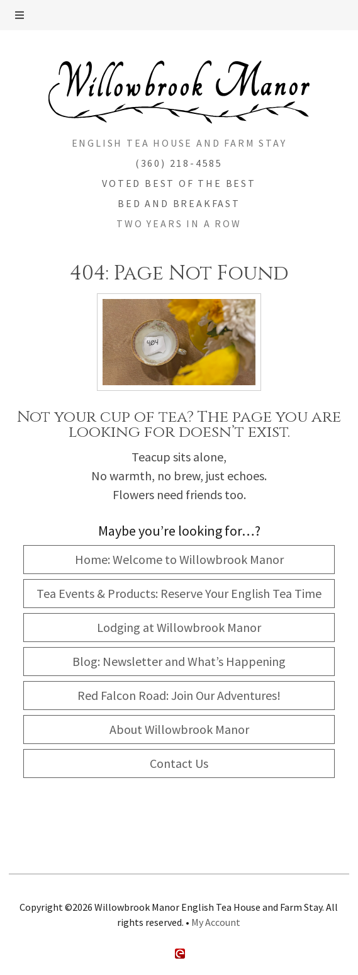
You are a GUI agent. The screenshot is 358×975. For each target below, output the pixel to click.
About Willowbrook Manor (179, 729)
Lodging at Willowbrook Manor (179, 627)
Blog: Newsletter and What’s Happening (179, 661)
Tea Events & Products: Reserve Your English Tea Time (179, 593)
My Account (215, 922)
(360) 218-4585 (179, 163)
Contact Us (179, 763)
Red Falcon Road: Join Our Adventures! (179, 695)
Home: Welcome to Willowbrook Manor (179, 559)
